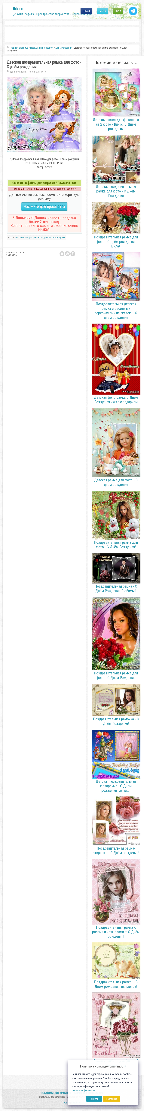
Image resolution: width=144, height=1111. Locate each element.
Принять (94, 1098)
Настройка (111, 1098)
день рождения (58, 237)
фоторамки (34, 237)
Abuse (66, 1102)
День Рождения (18, 71)
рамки (18, 237)
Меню (103, 10)
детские (24, 237)
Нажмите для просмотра (44, 206)
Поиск (86, 10)
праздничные (45, 237)
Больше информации (83, 1090)
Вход (118, 10)
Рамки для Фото (37, 71)
